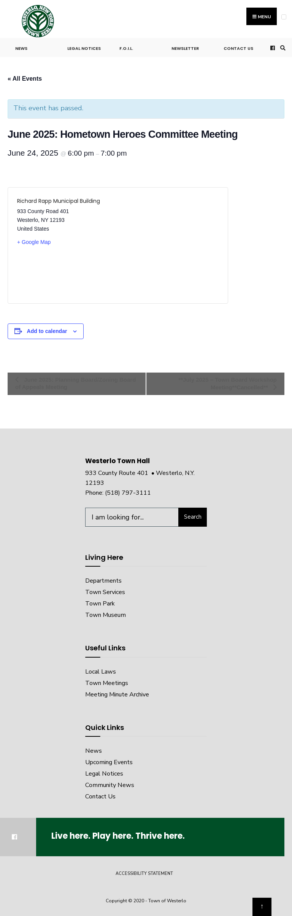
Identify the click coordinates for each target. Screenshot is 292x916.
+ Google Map (34, 242)
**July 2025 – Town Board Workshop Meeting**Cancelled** (227, 383)
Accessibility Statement (144, 873)
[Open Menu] (283, 16)
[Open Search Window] (281, 47)
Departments (103, 581)
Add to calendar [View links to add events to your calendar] (47, 331)
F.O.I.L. (126, 48)
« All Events (25, 78)
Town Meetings (106, 683)
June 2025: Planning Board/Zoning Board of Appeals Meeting (75, 383)
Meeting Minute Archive (117, 694)
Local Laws (100, 671)
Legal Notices (84, 48)
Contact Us (238, 48)
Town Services (105, 592)
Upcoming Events (109, 762)
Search (193, 517)
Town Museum (105, 615)
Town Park (100, 603)
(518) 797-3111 (128, 493)
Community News (109, 785)
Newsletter (185, 48)
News (21, 48)
